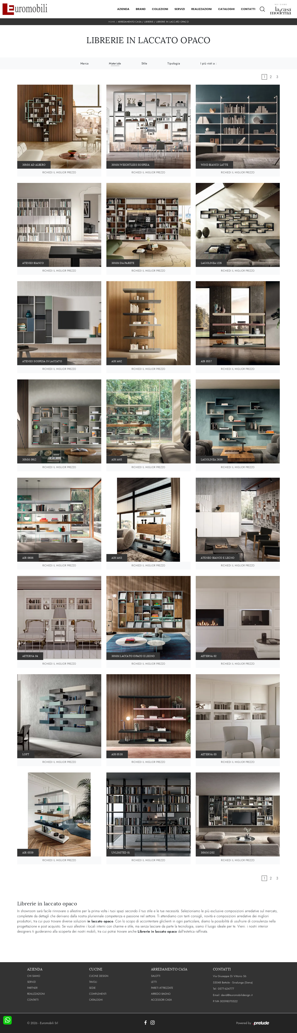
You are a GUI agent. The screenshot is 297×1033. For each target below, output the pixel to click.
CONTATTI (33, 1000)
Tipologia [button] (173, 63)
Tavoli (93, 982)
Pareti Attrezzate (162, 988)
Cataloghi (226, 9)
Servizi (179, 9)
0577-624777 (226, 989)
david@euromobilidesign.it (237, 995)
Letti (154, 982)
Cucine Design (98, 976)
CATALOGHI (96, 1000)
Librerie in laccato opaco (172, 21)
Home (111, 21)
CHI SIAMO (33, 976)
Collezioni (160, 9)
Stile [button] (144, 63)
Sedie (92, 988)
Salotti (155, 976)
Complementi (97, 994)
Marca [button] (84, 63)
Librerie (148, 21)
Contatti (248, 9)
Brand (141, 9)
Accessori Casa (161, 1000)
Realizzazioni (201, 9)
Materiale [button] (115, 63)
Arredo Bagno (161, 994)
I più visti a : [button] (208, 63)
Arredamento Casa (129, 21)
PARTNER (32, 988)
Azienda (123, 9)
